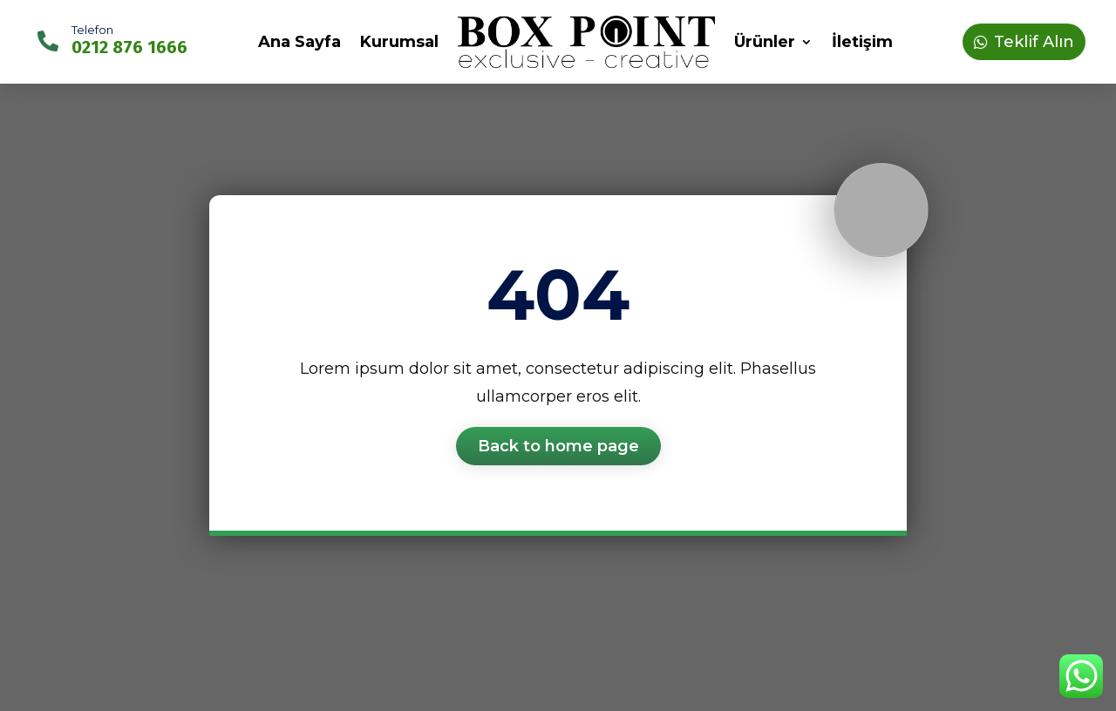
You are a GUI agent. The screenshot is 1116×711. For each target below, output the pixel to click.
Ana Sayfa (299, 41)
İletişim (862, 41)
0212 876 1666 (129, 47)
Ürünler (764, 41)
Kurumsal (399, 41)
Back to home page (558, 446)
